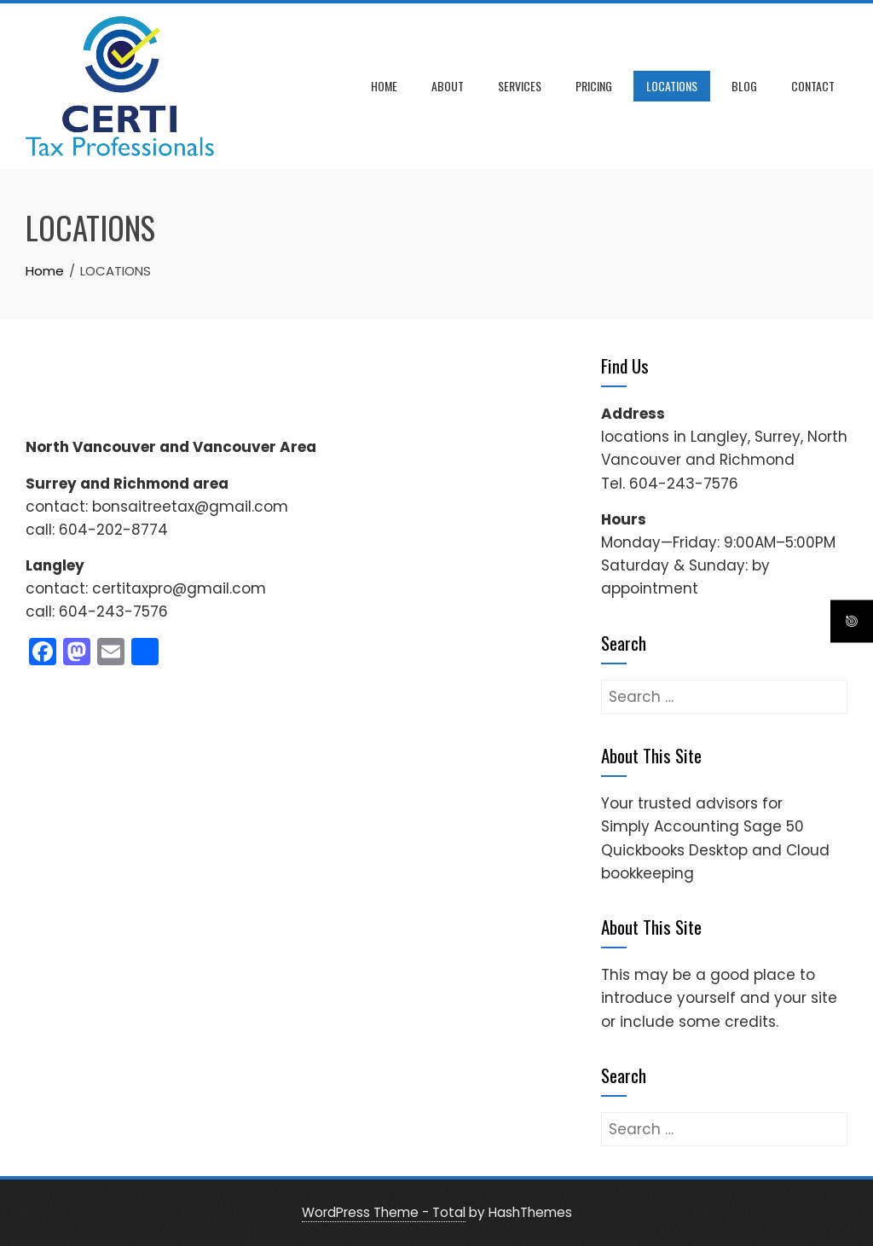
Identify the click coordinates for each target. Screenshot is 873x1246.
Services (519, 86)
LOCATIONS (671, 86)
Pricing (593, 86)
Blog (744, 86)
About (447, 86)
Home (384, 86)
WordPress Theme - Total (383, 1212)
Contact (813, 86)
